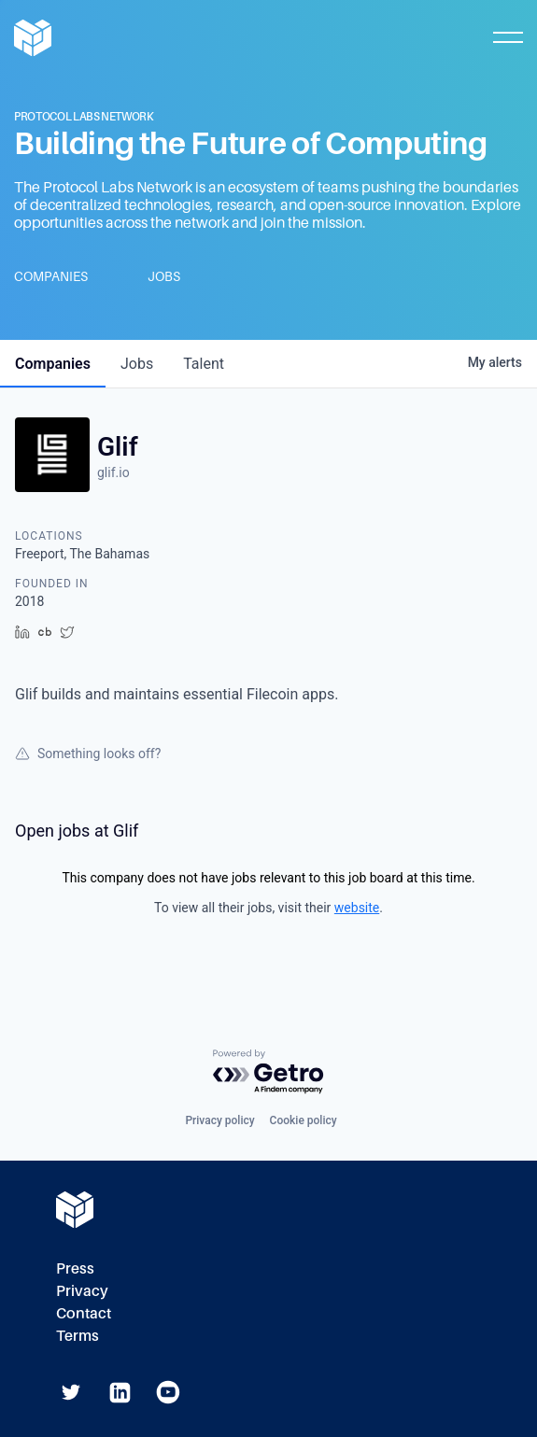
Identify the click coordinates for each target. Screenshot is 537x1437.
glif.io (113, 472)
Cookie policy (303, 1120)
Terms (77, 1336)
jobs (136, 364)
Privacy (82, 1291)
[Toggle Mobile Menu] (508, 37)
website (356, 907)
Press (75, 1268)
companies (53, 364)
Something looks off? (88, 753)
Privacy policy (219, 1120)
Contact (83, 1313)
